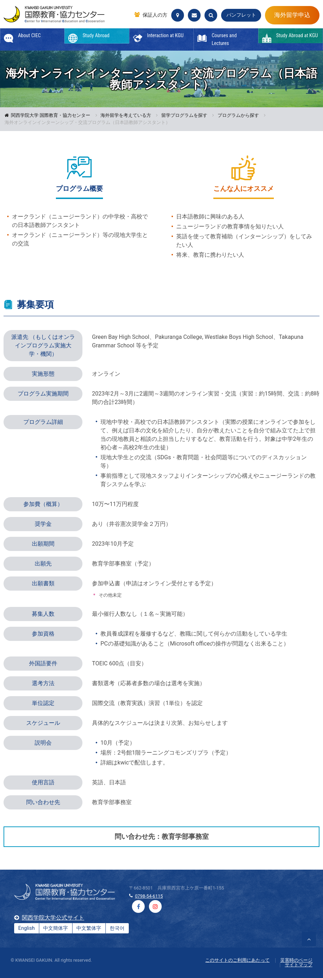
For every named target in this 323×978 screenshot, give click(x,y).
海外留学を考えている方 (125, 115)
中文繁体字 (88, 928)
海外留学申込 (292, 14)
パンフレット (241, 15)
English (26, 928)
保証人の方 (155, 15)
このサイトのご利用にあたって (237, 960)
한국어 (117, 928)
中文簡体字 (55, 928)
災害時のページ (296, 960)
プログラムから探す (238, 115)
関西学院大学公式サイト (53, 917)
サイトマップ (298, 964)
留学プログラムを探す (184, 115)
